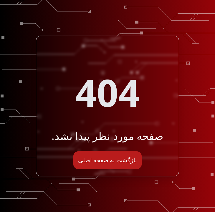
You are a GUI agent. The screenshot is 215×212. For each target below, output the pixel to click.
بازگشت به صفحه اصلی (107, 160)
